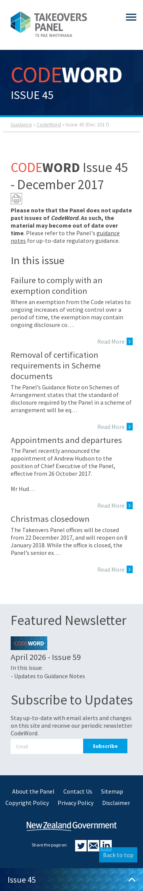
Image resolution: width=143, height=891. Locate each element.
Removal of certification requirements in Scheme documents (56, 365)
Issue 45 (71, 879)
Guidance (21, 124)
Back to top (118, 855)
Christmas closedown (50, 518)
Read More (115, 341)
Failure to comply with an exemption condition (57, 285)
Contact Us (77, 791)
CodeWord (49, 124)
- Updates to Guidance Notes (48, 676)
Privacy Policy (75, 803)
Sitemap (112, 791)
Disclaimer (116, 803)
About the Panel (33, 791)
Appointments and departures (66, 440)
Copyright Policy (27, 803)
